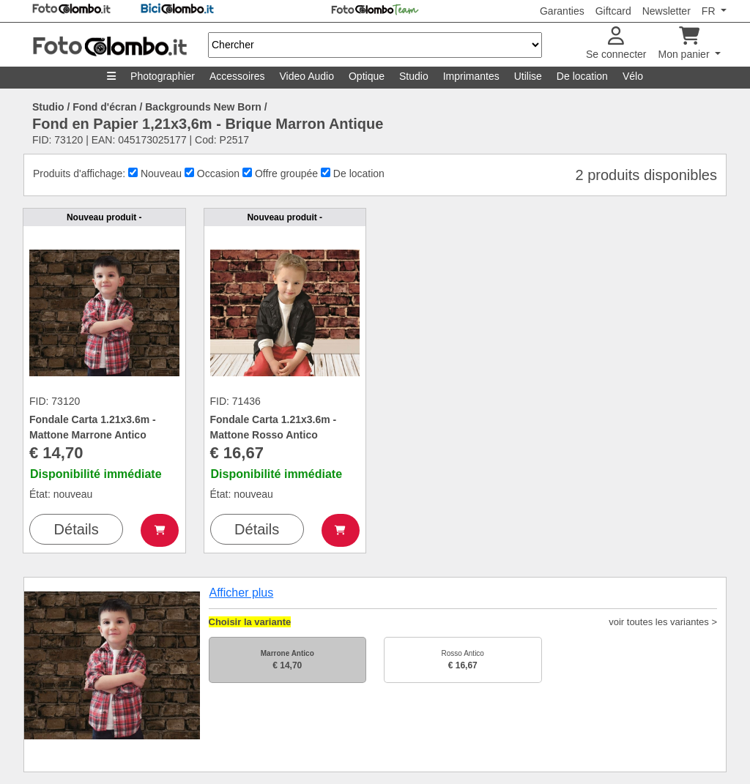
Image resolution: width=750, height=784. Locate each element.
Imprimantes (471, 76)
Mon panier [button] (685, 43)
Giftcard (613, 11)
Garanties (562, 11)
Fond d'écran (104, 107)
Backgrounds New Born (203, 107)
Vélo (633, 76)
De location (582, 76)
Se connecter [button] (616, 43)
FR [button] (710, 11)
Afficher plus (241, 592)
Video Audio (306, 76)
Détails (76, 529)
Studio (413, 76)
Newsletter (666, 11)
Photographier (162, 76)
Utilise (528, 76)
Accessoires (236, 76)
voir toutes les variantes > (663, 621)
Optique (367, 76)
